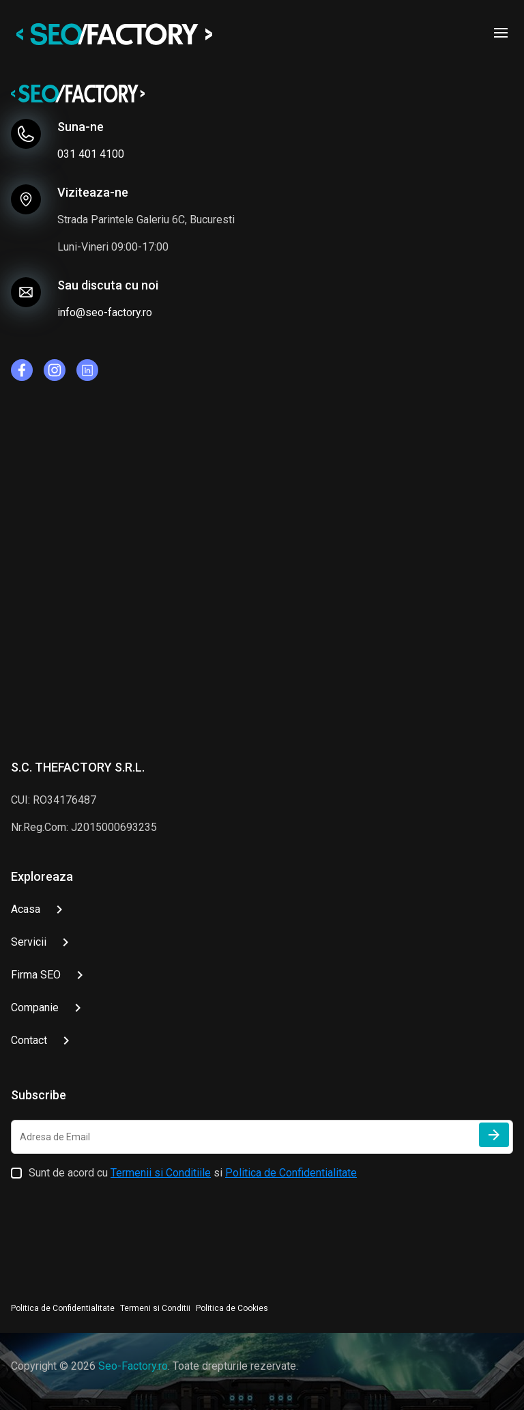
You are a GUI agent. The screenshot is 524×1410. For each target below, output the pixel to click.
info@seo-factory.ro (104, 312)
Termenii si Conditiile (161, 1172)
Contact (29, 1040)
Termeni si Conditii (155, 1308)
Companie (35, 1007)
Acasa (25, 909)
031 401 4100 (90, 153)
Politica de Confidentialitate (291, 1172)
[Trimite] (494, 1135)
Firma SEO (36, 974)
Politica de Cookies (232, 1308)
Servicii (28, 941)
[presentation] (114, 1235)
